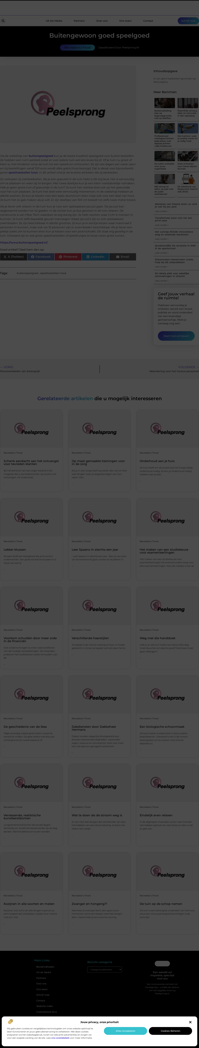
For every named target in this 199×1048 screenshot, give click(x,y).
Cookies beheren (170, 1030)
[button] (190, 1022)
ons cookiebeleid (60, 1038)
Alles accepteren (125, 1030)
